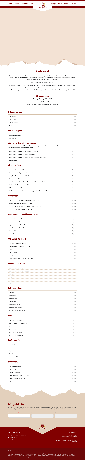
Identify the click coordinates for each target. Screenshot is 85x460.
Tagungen (53, 4)
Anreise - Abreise (13, 413)
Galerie (66, 4)
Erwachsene (34, 413)
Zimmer (17, 4)
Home (11, 4)
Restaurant (25, 4)
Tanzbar (33, 4)
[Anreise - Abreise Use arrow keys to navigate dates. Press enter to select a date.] (19, 416)
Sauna (60, 4)
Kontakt (73, 4)
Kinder (56, 413)
